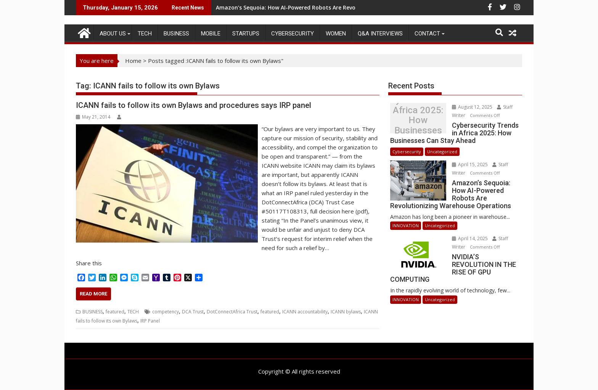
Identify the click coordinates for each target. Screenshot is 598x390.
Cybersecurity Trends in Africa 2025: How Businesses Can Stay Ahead (418, 120)
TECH (145, 33)
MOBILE (210, 33)
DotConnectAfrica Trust (232, 311)
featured (115, 311)
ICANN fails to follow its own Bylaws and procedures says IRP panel (193, 105)
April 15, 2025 (470, 164)
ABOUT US (113, 33)
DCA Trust (193, 311)
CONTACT (427, 33)
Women (336, 33)
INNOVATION (405, 225)
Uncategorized (442, 151)
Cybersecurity (292, 33)
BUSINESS (176, 33)
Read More (93, 294)
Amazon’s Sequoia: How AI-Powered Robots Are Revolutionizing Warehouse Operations (331, 7)
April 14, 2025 (470, 238)
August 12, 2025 (473, 107)
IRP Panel (150, 321)
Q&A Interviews (380, 33)
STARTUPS (245, 33)
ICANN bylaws (346, 311)
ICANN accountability (305, 311)
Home (133, 60)
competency (165, 311)
